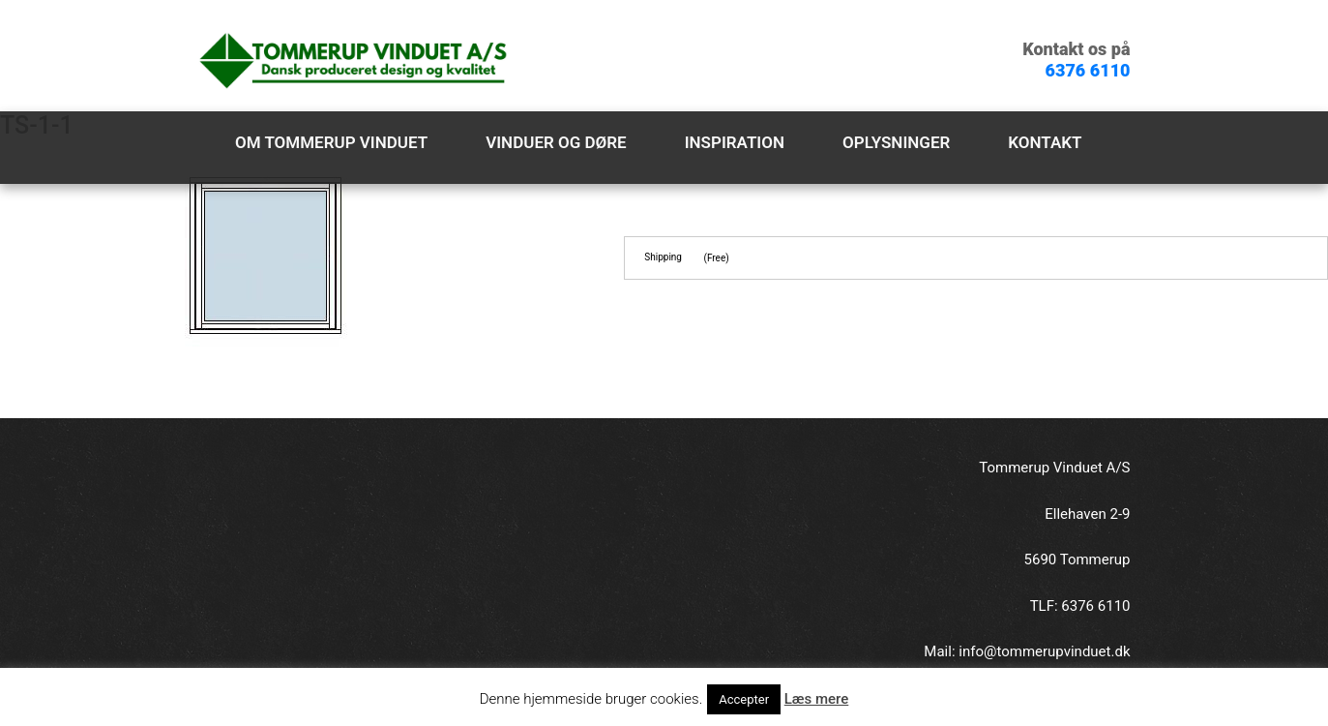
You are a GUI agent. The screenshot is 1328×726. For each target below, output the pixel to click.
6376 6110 (1088, 70)
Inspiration (734, 142)
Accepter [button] (744, 699)
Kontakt (1044, 142)
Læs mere (816, 699)
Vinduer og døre (556, 142)
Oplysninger (896, 142)
